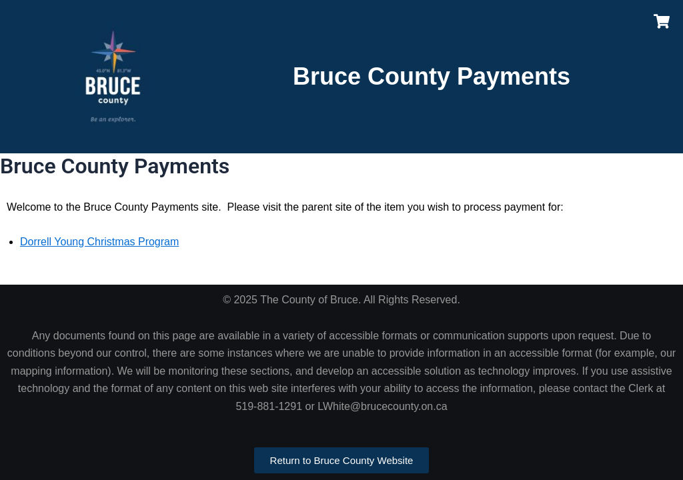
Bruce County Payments (431, 76)
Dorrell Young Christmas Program (99, 241)
